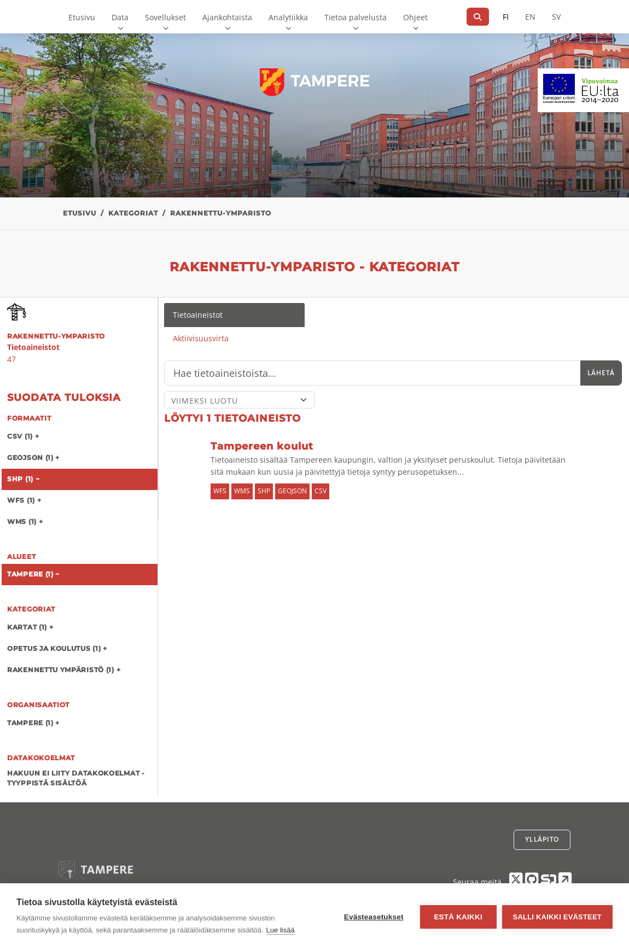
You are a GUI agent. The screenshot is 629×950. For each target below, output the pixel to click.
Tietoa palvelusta (355, 17)
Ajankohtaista (227, 17)
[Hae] (478, 17)
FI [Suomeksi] (506, 16)
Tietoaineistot (198, 315)
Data (120, 17)
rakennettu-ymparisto (220, 213)
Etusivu (81, 17)
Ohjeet (415, 17)
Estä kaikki (458, 917)
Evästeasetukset (374, 917)
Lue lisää (280, 930)
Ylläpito (542, 839)
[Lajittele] (239, 400)
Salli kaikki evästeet (557, 917)
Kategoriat (133, 213)
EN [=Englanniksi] (530, 16)
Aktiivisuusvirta (201, 338)
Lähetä (601, 372)
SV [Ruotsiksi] (556, 16)
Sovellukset (165, 17)
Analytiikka (288, 17)
